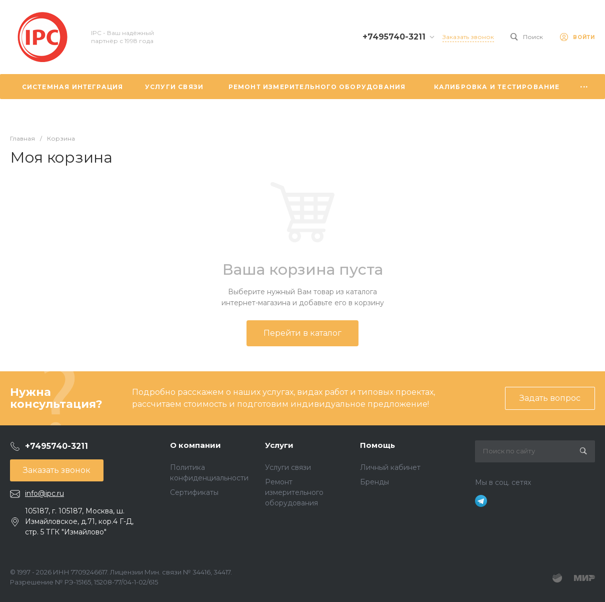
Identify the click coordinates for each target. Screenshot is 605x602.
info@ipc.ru (44, 493)
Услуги (279, 445)
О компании (195, 445)
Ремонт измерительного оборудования (294, 492)
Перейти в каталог (303, 333)
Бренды (374, 481)
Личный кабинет (390, 467)
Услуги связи (288, 467)
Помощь (377, 445)
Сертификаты (194, 492)
